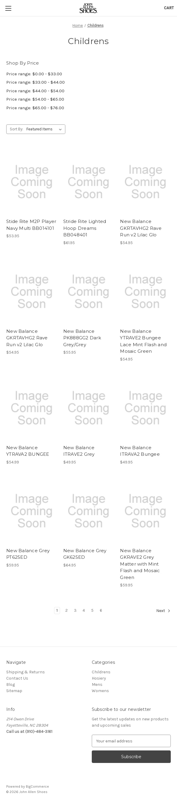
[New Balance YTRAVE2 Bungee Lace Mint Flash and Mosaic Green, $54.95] (145, 291)
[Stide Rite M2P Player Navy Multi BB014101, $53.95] (31, 181)
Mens (97, 684)
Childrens (101, 672)
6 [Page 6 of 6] (101, 610)
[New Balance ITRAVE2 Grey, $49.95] (88, 408)
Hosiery (99, 678)
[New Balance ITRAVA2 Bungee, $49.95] (145, 408)
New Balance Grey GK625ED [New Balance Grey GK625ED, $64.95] (85, 554)
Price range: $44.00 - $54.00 (35, 90)
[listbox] (45, 129)
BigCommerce (37, 786)
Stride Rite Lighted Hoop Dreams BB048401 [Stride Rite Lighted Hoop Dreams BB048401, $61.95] (84, 228)
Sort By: (16, 129)
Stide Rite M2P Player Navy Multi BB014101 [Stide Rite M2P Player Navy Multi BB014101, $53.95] (31, 224)
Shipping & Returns (25, 672)
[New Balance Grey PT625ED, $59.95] (31, 511)
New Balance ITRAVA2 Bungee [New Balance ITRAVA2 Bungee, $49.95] (140, 451)
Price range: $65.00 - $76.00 (35, 107)
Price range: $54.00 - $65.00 (35, 99)
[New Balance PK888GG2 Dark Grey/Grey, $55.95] (88, 291)
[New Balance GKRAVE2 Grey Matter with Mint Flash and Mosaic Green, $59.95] (145, 511)
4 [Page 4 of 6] (84, 610)
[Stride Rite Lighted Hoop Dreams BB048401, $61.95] (88, 181)
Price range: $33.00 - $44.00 (35, 82)
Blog (10, 684)
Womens (100, 690)
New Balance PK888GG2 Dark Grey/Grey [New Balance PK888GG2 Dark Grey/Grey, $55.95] (82, 337)
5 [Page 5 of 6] (92, 610)
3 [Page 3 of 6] (75, 610)
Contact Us (17, 678)
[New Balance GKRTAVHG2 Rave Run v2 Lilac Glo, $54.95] (145, 181)
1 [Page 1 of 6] (57, 610)
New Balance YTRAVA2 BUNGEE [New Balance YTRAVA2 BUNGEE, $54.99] (27, 451)
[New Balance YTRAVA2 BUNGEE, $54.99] (31, 408)
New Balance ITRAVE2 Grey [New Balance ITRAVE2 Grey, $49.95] (79, 451)
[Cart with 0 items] (169, 8)
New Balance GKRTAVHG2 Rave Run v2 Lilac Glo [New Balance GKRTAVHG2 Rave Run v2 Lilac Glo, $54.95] (141, 228)
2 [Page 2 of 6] (66, 610)
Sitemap (14, 690)
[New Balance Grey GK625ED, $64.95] (88, 511)
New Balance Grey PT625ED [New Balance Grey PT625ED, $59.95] (28, 554)
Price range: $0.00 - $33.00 (34, 74)
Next (163, 611)
